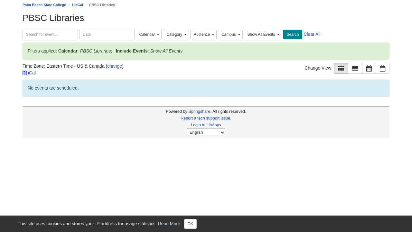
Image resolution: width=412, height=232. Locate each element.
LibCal (77, 5)
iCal (29, 72)
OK (190, 224)
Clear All (312, 34)
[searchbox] (50, 34)
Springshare (199, 111)
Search (292, 34)
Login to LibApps (206, 125)
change (114, 66)
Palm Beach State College (44, 5)
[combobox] (149, 34)
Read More (169, 223)
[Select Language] (206, 132)
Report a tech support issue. (206, 118)
